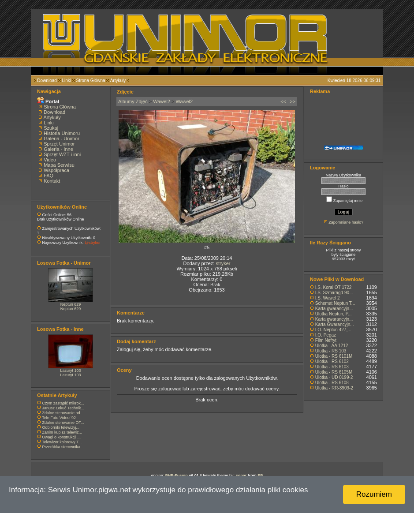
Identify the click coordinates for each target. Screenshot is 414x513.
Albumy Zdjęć (133, 101)
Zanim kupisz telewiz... (62, 432)
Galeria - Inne (58, 149)
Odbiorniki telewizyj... (61, 427)
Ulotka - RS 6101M (333, 356)
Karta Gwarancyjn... (334, 324)
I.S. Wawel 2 (327, 298)
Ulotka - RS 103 (331, 350)
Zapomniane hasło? (345, 222)
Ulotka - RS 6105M (333, 372)
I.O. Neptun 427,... (333, 329)
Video (50, 159)
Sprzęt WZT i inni (62, 154)
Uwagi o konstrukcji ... (61, 437)
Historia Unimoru (62, 133)
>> (292, 101)
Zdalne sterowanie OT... (63, 422)
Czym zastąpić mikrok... (63, 403)
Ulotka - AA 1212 (331, 345)
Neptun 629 (70, 304)
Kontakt (52, 180)
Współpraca (56, 170)
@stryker (93, 242)
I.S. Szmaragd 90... (334, 292)
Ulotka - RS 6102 (332, 361)
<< (283, 101)
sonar (241, 475)
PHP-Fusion (176, 475)
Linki (66, 80)
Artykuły (118, 80)
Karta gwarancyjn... (334, 308)
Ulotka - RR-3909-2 (334, 388)
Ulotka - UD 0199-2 (334, 377)
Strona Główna (90, 80)
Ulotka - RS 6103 (332, 366)
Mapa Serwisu (59, 165)
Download (46, 80)
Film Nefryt (325, 340)
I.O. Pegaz (325, 335)
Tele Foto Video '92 (59, 418)
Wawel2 (161, 101)
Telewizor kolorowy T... (62, 442)
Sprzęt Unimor (59, 143)
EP (260, 475)
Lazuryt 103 (70, 370)
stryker (223, 263)
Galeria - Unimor (61, 138)
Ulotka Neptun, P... (333, 313)
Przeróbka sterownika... (63, 447)
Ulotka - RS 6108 (332, 382)
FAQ (48, 175)
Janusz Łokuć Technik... (63, 408)
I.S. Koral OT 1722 (333, 287)
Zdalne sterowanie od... (63, 413)
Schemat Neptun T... (335, 303)
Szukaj (51, 128)
